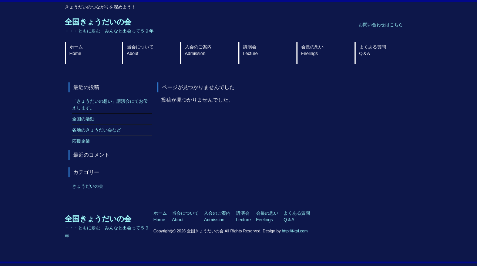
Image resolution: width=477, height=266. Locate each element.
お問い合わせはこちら (381, 24)
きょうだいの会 (87, 186)
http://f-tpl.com (295, 231)
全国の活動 (83, 119)
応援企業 (81, 141)
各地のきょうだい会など (96, 130)
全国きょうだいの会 (109, 26)
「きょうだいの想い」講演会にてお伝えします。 (110, 104)
